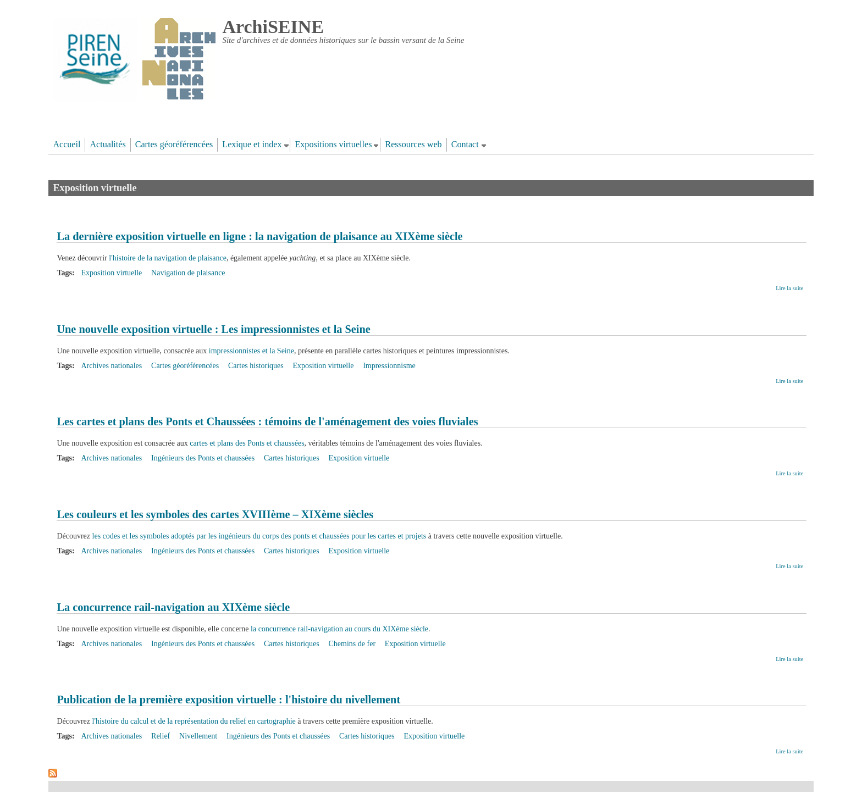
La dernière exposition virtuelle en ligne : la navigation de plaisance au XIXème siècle (259, 236)
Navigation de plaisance (188, 273)
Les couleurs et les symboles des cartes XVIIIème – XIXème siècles (215, 514)
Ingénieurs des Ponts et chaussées (203, 458)
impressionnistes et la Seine (251, 351)
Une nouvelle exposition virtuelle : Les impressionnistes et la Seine (213, 329)
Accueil (66, 144)
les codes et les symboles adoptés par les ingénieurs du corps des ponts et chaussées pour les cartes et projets (259, 536)
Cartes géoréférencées (174, 144)
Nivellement (198, 736)
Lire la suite (789, 288)
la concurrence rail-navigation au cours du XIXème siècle (339, 629)
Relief (160, 736)
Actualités (107, 144)
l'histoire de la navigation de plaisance (167, 258)
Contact (465, 144)
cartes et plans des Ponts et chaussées (247, 443)
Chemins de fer (352, 644)
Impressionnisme (389, 366)
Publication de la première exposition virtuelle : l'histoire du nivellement (228, 699)
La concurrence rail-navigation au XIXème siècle (173, 607)
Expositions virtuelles (333, 144)
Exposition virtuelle (111, 273)
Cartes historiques (256, 366)
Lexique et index (251, 144)
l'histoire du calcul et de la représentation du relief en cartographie (194, 721)
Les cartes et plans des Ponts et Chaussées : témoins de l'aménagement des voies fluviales (267, 421)
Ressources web (413, 144)
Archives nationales (111, 366)
